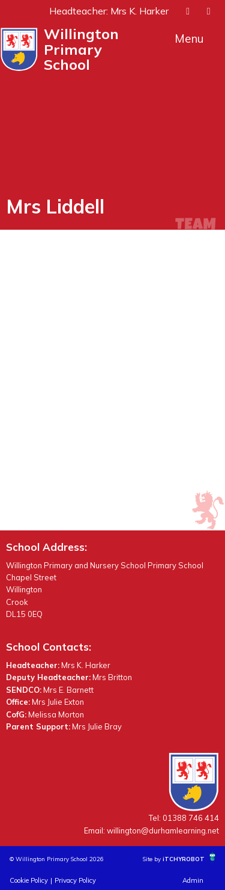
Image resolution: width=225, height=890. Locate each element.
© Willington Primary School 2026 (57, 858)
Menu (189, 38)
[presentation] (187, 10)
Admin (192, 880)
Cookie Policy (29, 880)
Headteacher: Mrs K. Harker (109, 11)
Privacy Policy (75, 880)
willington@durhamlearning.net (163, 830)
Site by (153, 858)
